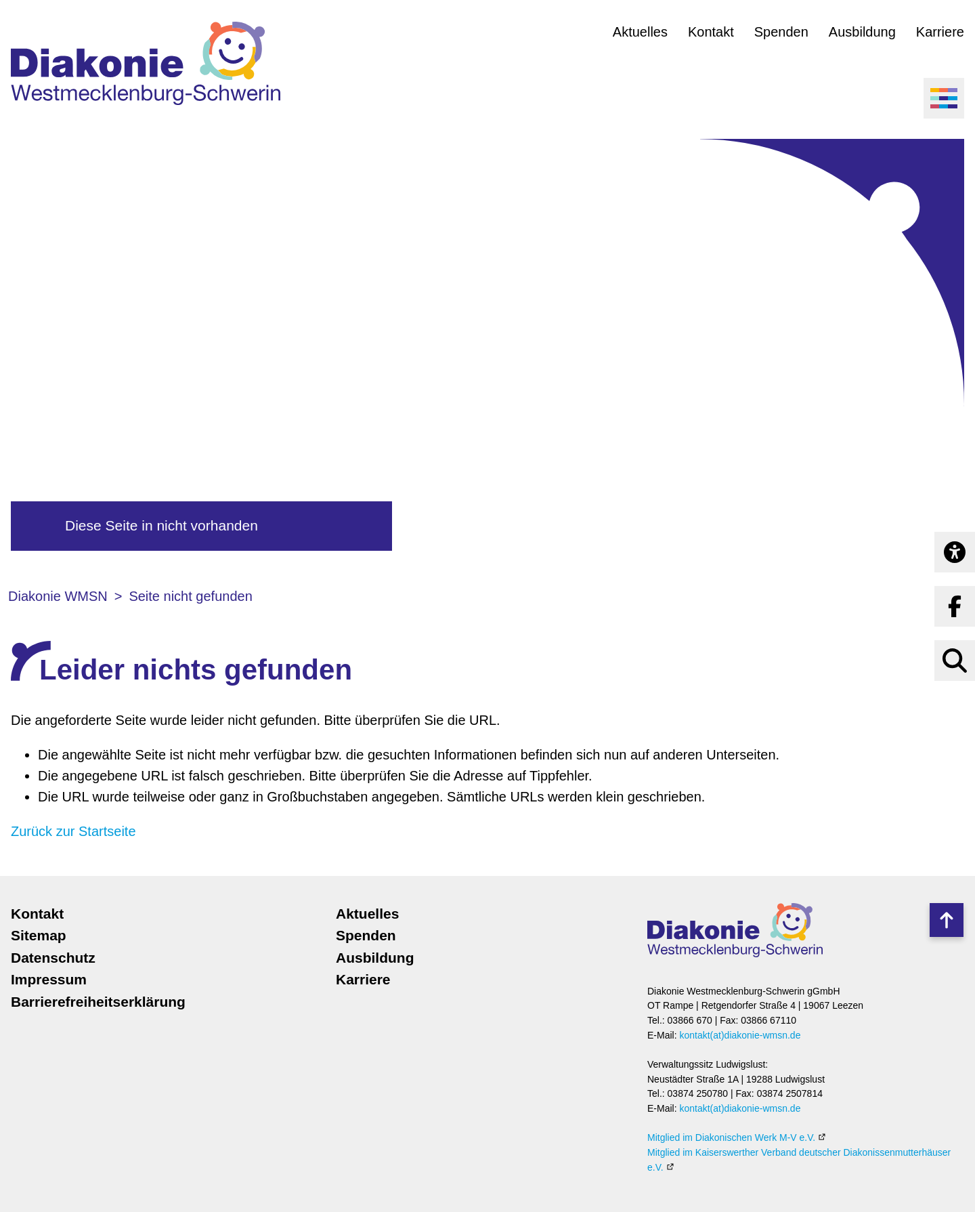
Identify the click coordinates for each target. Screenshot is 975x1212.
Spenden (781, 31)
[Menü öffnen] (944, 98)
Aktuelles (640, 31)
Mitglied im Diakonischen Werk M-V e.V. (731, 1137)
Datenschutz (53, 957)
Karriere (940, 31)
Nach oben (946, 920)
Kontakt (711, 31)
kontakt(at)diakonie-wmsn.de (739, 1035)
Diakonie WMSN (58, 596)
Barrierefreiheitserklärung (98, 1001)
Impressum (49, 979)
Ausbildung (862, 31)
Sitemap (38, 935)
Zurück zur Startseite (73, 831)
